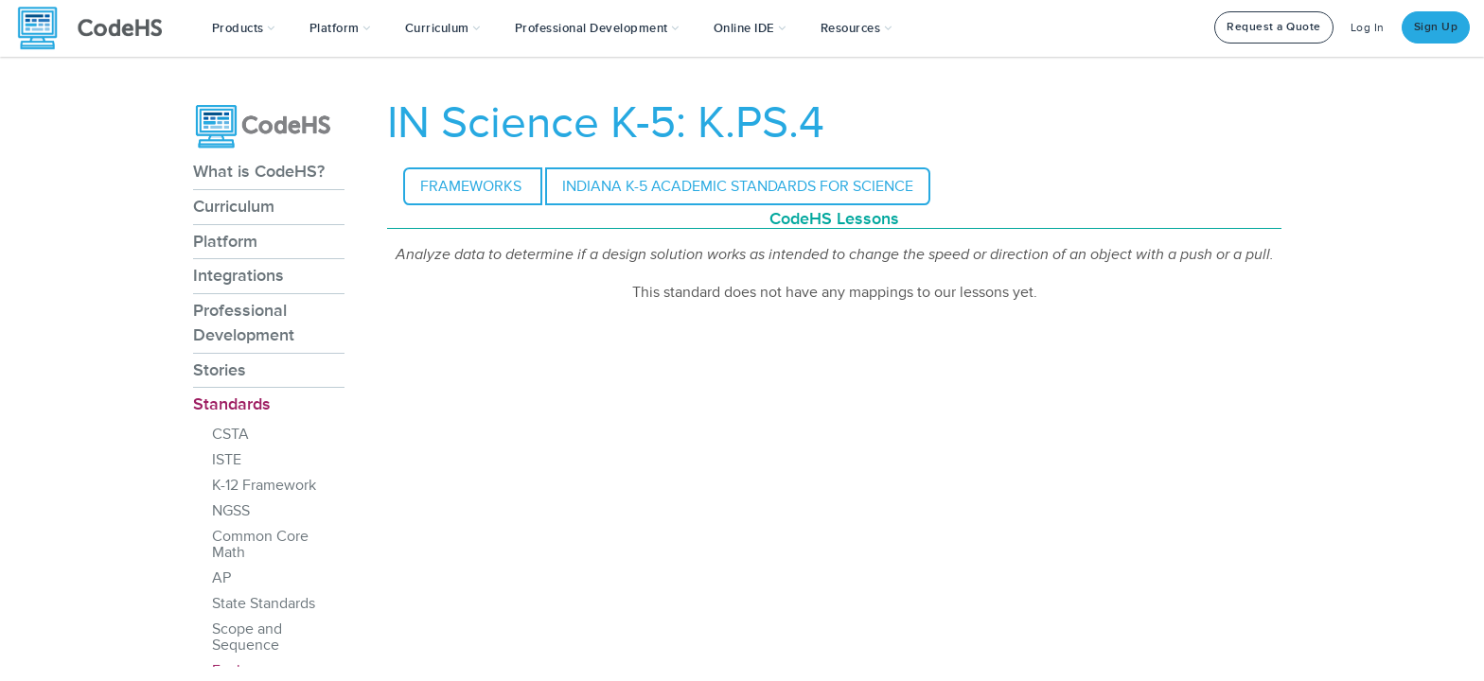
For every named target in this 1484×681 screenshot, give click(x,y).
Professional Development (243, 322)
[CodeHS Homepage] (97, 28)
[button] (243, 28)
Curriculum (233, 206)
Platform (225, 241)
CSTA (230, 434)
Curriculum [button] (443, 28)
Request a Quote (1274, 27)
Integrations (238, 275)
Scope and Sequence (247, 637)
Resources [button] (856, 28)
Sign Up (1436, 27)
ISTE (226, 459)
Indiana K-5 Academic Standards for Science (737, 186)
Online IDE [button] (750, 28)
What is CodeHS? (259, 171)
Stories (219, 369)
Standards (232, 403)
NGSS (231, 510)
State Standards (263, 603)
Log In (1368, 28)
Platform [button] (340, 28)
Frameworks (472, 186)
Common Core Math (260, 544)
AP (221, 577)
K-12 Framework (264, 485)
